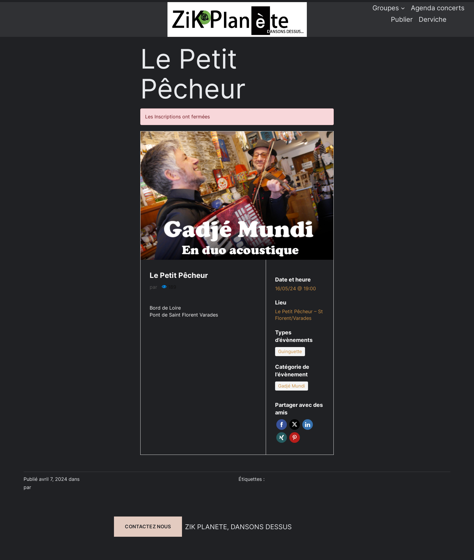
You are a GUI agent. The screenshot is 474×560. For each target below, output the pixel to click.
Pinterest (294, 437)
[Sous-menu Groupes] (403, 8)
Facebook (281, 424)
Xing (281, 437)
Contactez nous (148, 526)
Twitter (294, 424)
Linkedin (307, 424)
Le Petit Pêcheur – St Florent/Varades (299, 314)
